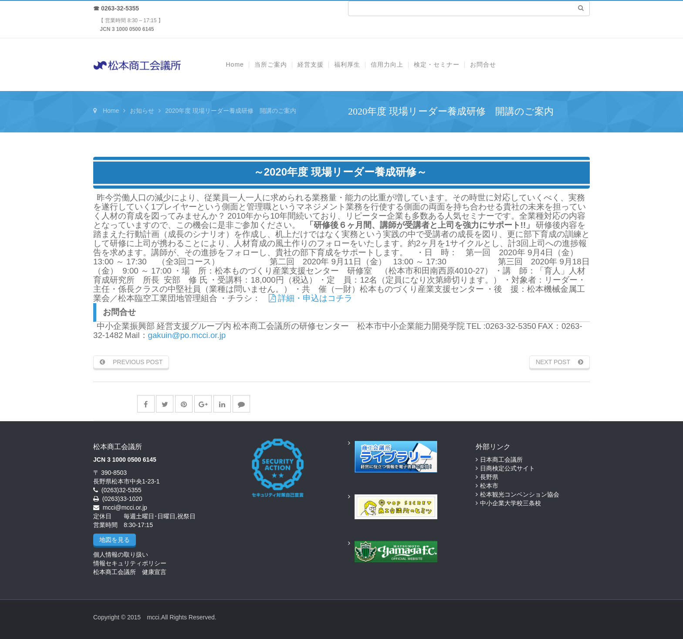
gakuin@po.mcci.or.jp (187, 335)
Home (111, 110)
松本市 (489, 485)
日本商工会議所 (501, 459)
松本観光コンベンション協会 (519, 494)
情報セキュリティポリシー (129, 563)
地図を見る (114, 539)
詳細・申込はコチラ (310, 298)
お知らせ (142, 110)
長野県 (489, 476)
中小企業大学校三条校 (510, 503)
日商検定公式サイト (507, 468)
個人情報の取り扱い (120, 554)
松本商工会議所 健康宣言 (129, 571)
